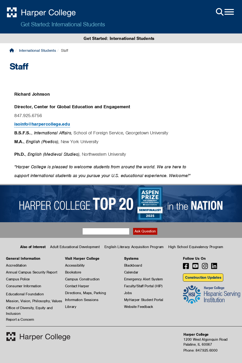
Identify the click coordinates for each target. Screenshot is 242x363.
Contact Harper (77, 286)
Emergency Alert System (143, 279)
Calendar (131, 272)
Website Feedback (138, 306)
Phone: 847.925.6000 (200, 350)
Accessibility (75, 265)
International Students (37, 50)
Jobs (128, 293)
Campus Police (18, 279)
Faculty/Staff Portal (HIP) (143, 286)
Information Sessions (81, 299)
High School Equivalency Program (195, 247)
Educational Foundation (25, 294)
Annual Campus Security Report (31, 272)
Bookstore (73, 272)
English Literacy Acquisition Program (133, 247)
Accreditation (16, 265)
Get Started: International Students (63, 24)
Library (70, 306)
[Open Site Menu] (224, 12)
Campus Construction (82, 279)
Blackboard (133, 265)
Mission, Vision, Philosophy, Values (34, 301)
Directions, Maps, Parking (85, 293)
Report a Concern (20, 319)
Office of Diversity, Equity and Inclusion (29, 308)
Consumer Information (23, 286)
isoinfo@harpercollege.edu (42, 124)
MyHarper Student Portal (143, 299)
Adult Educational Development (74, 247)
